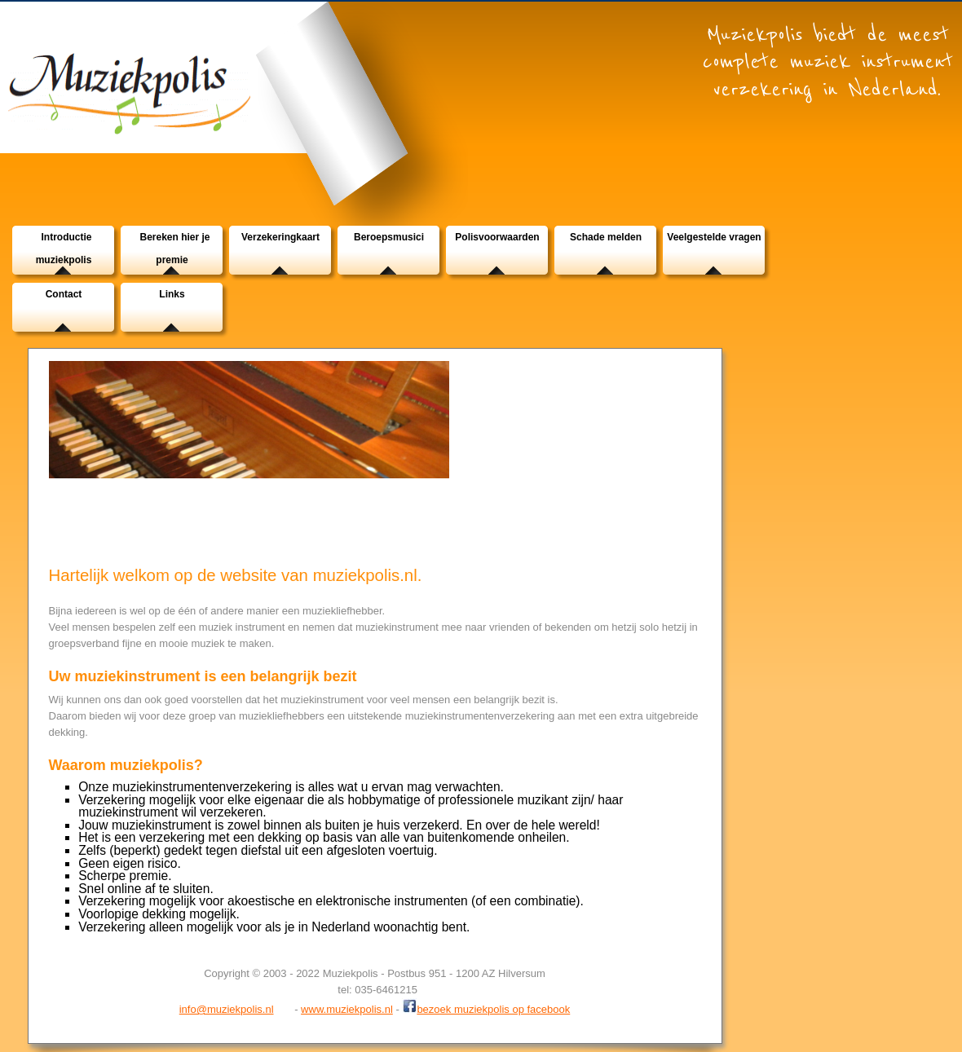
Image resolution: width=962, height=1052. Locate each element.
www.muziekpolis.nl (347, 1009)
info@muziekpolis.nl (226, 1009)
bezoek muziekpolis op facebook (486, 1007)
